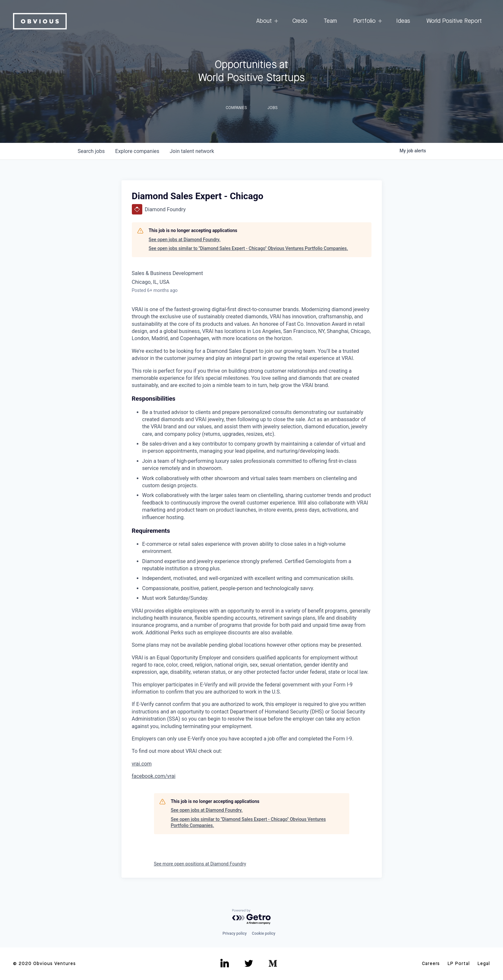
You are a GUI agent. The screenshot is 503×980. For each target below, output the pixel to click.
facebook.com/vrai (153, 776)
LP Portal (459, 963)
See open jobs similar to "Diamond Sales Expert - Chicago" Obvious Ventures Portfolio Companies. (248, 248)
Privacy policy (234, 933)
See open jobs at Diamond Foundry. (185, 239)
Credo (299, 21)
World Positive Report (454, 21)
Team (330, 21)
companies (137, 151)
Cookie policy (263, 933)
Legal (484, 963)
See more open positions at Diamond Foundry (200, 863)
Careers (431, 963)
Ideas (403, 21)
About (266, 21)
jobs (91, 151)
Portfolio (366, 21)
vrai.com (142, 764)
